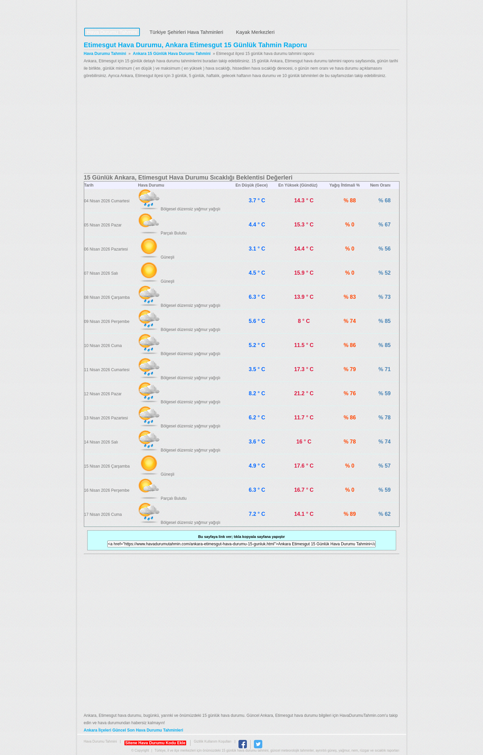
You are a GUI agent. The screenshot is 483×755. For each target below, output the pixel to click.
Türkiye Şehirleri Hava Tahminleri (186, 32)
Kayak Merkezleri (255, 32)
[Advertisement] (241, 126)
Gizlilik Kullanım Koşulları (212, 741)
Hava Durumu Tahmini (126, 12)
